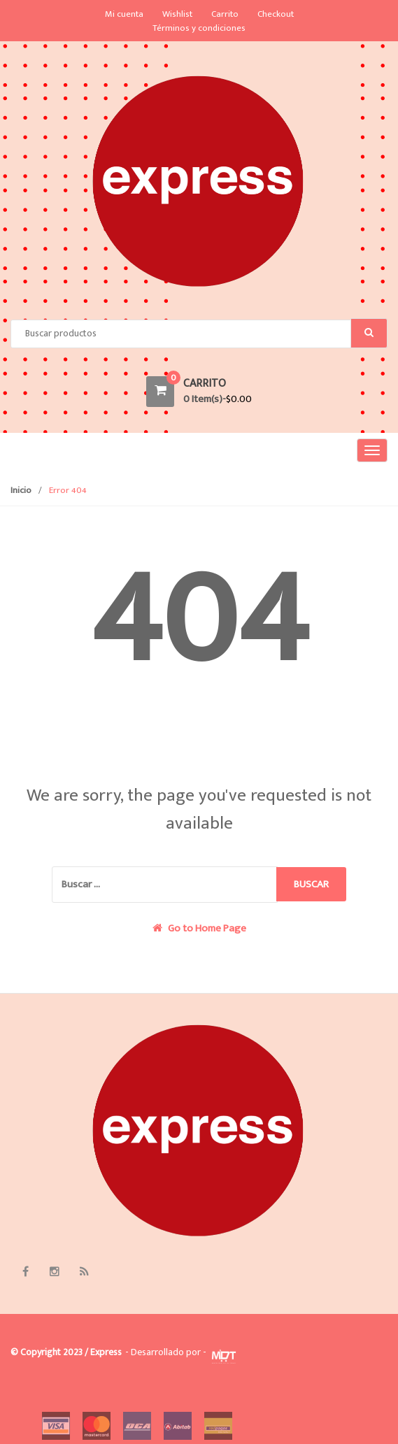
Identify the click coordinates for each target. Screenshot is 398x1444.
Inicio (20, 490)
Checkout (275, 14)
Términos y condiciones (199, 28)
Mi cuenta (124, 14)
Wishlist (177, 14)
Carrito (225, 14)
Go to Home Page (199, 928)
